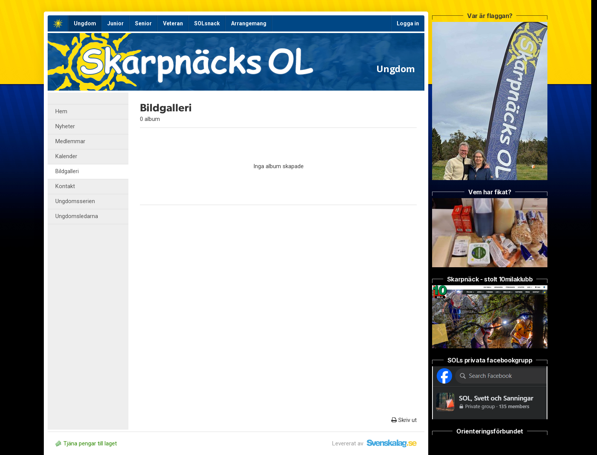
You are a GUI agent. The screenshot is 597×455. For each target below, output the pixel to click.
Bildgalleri (67, 171)
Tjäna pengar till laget (86, 443)
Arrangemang (248, 23)
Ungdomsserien (75, 201)
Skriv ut (404, 420)
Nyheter (65, 126)
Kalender (66, 156)
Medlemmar (70, 141)
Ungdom (85, 23)
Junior (115, 23)
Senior (143, 23)
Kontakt (65, 186)
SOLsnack (207, 23)
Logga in (408, 23)
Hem (61, 111)
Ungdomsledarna (76, 216)
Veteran (173, 23)
